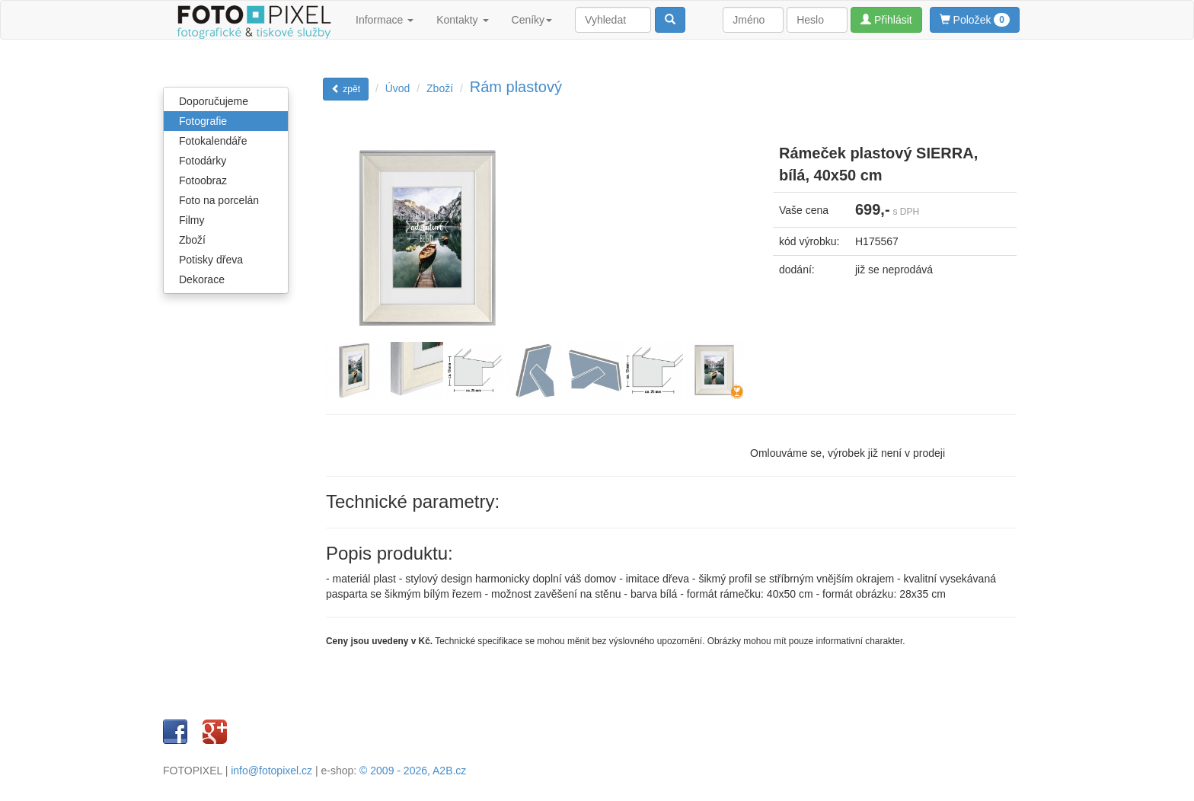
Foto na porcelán (219, 200)
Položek (975, 20)
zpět (345, 89)
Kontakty (462, 20)
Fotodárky (202, 161)
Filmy (191, 220)
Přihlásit (886, 20)
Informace (384, 20)
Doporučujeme (213, 101)
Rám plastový (516, 86)
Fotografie (203, 121)
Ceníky (532, 20)
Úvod (397, 88)
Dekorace (202, 279)
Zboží (192, 240)
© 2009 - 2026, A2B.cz (412, 770)
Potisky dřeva (211, 260)
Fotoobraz (203, 180)
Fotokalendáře (213, 141)
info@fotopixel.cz (271, 770)
